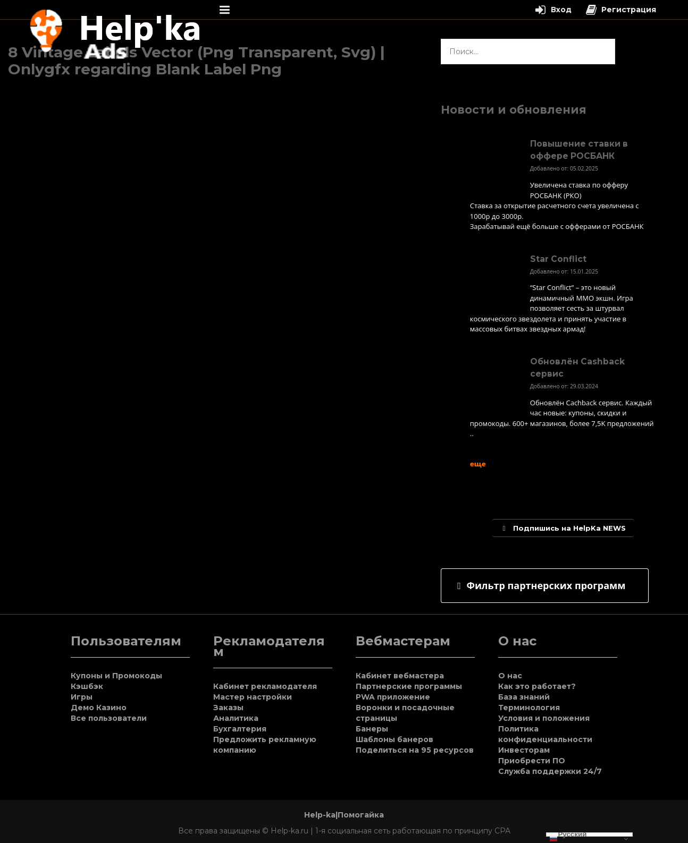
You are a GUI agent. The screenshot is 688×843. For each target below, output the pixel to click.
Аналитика (235, 718)
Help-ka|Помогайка (344, 815)
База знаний (524, 697)
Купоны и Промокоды (116, 675)
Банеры (372, 729)
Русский (567, 834)
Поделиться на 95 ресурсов (415, 750)
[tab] (544, 585)
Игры (82, 697)
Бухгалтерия (239, 729)
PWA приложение (393, 697)
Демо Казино (99, 707)
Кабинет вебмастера (400, 675)
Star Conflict (558, 259)
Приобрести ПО (531, 760)
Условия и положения (544, 718)
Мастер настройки (252, 697)
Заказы (228, 707)
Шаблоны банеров (394, 739)
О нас (510, 675)
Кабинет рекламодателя (265, 686)
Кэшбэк (87, 686)
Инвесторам (524, 750)
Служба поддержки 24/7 (550, 771)
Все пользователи (109, 718)
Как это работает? (537, 686)
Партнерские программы (409, 686)
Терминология (529, 707)
